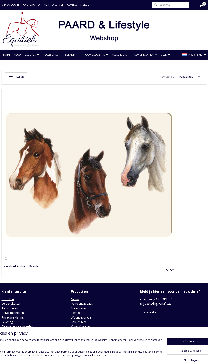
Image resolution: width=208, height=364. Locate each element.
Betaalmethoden (13, 239)
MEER (166, 54)
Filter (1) (16, 76)
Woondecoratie (81, 244)
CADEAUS (32, 54)
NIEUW (17, 54)
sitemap (85, 356)
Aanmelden (150, 239)
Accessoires (79, 235)
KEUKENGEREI (121, 54)
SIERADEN (72, 54)
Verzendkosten (11, 230)
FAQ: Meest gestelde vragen (20, 262)
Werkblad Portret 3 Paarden (22, 193)
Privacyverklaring (13, 244)
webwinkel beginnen (109, 356)
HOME (6, 54)
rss (93, 356)
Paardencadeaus (82, 230)
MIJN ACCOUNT (10, 4)
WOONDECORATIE (96, 54)
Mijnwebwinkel (145, 356)
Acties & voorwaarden (16, 257)
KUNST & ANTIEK (145, 54)
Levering (7, 248)
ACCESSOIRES (52, 54)
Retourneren (10, 235)
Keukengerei (79, 248)
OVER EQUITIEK (31, 4)
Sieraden (76, 239)
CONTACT (73, 4)
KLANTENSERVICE (53, 4)
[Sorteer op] (189, 76)
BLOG (86, 4)
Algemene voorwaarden (17, 253)
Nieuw (75, 226)
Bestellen (8, 226)
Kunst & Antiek (80, 253)
